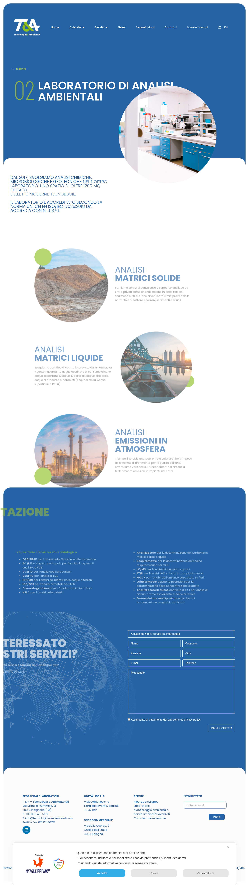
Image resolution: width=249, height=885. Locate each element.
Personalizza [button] (205, 873)
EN (226, 27)
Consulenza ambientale (150, 818)
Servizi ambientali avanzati (152, 814)
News (122, 27)
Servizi (101, 27)
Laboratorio (142, 806)
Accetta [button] (102, 873)
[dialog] (124, 864)
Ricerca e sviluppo (146, 802)
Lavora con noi (197, 27)
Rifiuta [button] (153, 873)
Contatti (170, 27)
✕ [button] (228, 847)
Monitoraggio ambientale (151, 810)
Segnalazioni (145, 27)
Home (55, 27)
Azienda (77, 27)
